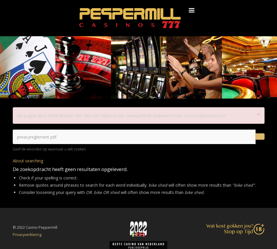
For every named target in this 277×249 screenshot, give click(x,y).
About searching (28, 160)
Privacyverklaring (27, 234)
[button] (258, 114)
